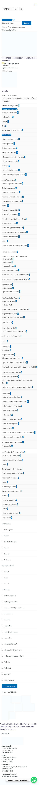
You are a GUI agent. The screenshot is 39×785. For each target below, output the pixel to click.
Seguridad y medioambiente (12, 183)
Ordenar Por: (6, 27)
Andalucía (7, 560)
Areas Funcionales (9, 180)
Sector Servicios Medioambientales (15, 401)
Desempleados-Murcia (10, 270)
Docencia (5, 495)
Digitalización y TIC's (10, 223)
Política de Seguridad (7, 726)
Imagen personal (8, 143)
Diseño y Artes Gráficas (11, 214)
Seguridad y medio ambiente (12, 460)
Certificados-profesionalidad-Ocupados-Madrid (19, 367)
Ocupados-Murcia (9, 266)
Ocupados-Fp (7, 446)
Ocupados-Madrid (8, 354)
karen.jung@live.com (11, 632)
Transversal (6, 350)
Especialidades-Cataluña (11, 291)
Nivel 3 (6, 572)
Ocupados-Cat (8, 288)
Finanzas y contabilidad (11, 210)
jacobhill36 (7, 626)
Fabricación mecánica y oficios (13, 157)
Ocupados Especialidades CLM (13, 317)
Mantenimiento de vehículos (12, 130)
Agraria (5, 509)
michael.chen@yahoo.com (13, 650)
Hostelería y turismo (9, 148)
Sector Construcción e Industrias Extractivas (18, 432)
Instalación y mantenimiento (13, 197)
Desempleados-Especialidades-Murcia (16, 275)
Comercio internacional (11, 236)
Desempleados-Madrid (10, 376)
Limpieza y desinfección (11, 192)
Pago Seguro (20, 726)
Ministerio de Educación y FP (13, 442)
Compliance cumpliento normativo (15, 232)
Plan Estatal (6, 393)
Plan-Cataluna (7, 284)
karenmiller (8, 638)
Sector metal (7, 415)
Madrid (6, 536)
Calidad (5, 241)
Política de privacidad (16, 724)
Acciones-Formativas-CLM (11, 336)
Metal (4, 126)
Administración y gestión (11, 513)
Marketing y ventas (9, 188)
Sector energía (8, 428)
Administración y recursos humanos (15, 245)
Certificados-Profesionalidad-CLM (14, 331)
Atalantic (7, 662)
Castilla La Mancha (10, 542)
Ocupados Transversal (10, 314)
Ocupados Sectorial (9, 301)
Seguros (5, 121)
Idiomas (5, 205)
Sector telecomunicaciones (12, 397)
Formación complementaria (12, 491)
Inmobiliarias (7, 135)
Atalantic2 (7, 668)
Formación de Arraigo (10, 252)
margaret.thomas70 (11, 644)
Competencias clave (9, 500)
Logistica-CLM (7, 322)
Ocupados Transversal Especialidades (15, 309)
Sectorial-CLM (7, 305)
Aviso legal (4, 724)
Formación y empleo (10, 152)
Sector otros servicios (10, 410)
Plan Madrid (6, 346)
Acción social (7, 517)
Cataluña (7, 554)
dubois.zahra (8, 614)
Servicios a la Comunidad (11, 455)
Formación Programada (10, 105)
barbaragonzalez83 (10, 602)
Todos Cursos (8, 20)
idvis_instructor (9, 680)
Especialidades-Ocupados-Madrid (15, 362)
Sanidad (5, 464)
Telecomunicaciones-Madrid (12, 358)
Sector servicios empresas (12, 406)
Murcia (6, 548)
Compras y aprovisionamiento (13, 228)
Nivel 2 (6, 584)
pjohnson (7, 674)
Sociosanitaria (8, 117)
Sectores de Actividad (10, 109)
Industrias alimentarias (11, 139)
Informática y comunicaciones (13, 473)
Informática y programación (12, 201)
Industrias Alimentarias (10, 478)
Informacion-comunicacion (12, 372)
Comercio (6, 166)
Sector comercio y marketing (13, 437)
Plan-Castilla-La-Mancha (11, 298)
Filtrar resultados (9, 686)
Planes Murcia (7, 262)
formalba (5, 91)
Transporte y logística (10, 112)
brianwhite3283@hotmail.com (14, 608)
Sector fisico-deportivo (10, 423)
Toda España (8, 530)
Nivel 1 (6, 578)
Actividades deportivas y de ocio (14, 174)
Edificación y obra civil (10, 161)
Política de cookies (30, 724)
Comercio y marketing (10, 504)
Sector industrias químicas (12, 419)
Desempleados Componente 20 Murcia (16, 279)
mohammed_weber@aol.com (14, 656)
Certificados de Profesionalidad (13, 452)
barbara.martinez (10, 596)
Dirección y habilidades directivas (14, 219)
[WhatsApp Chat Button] (34, 780)
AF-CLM (5, 341)
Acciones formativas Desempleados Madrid (17, 387)
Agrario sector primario (11, 170)
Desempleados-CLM (9, 328)
